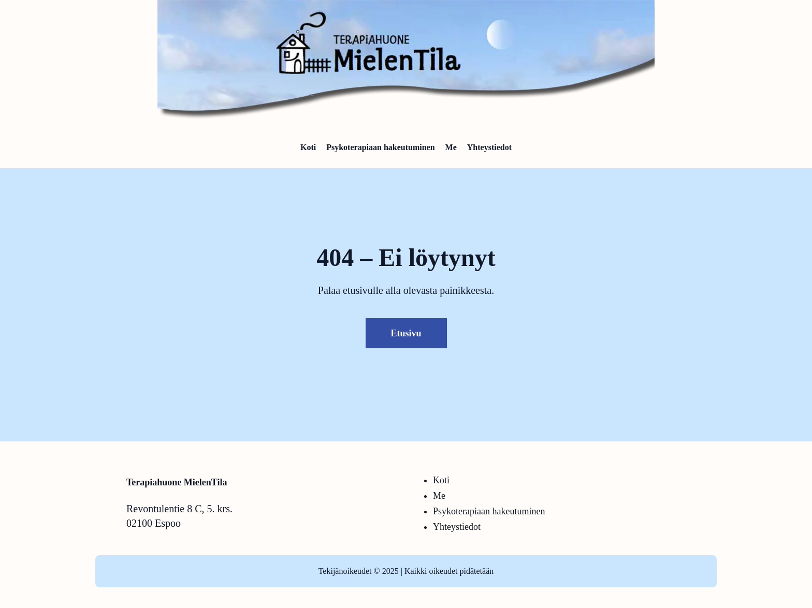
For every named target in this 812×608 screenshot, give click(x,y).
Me (439, 496)
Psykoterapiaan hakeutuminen (489, 511)
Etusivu (405, 333)
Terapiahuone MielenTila (176, 482)
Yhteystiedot (457, 527)
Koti (441, 480)
